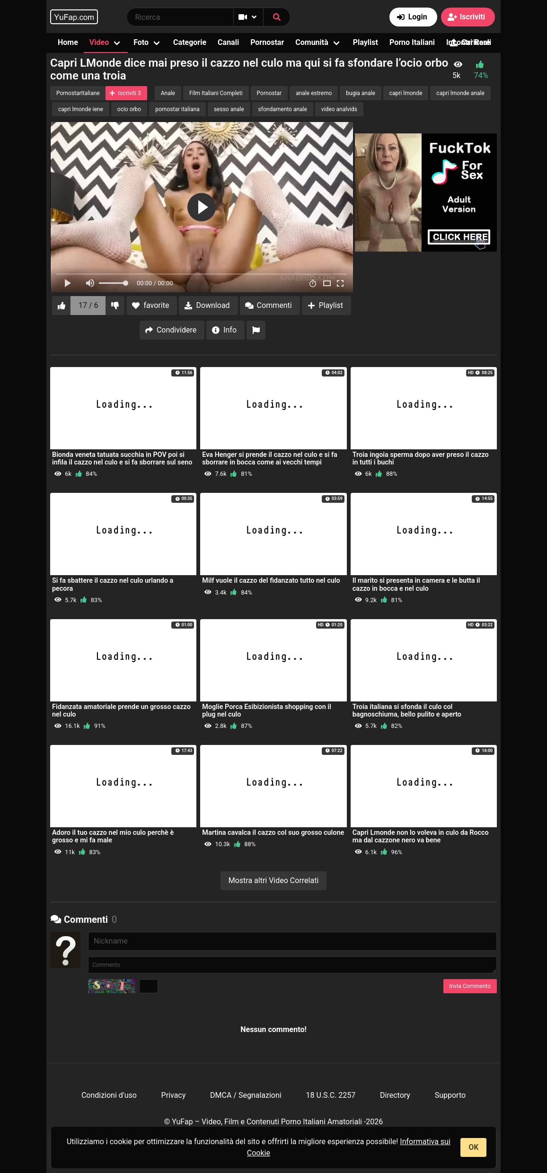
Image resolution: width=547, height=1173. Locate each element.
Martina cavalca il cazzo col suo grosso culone (273, 833)
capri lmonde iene (80, 109)
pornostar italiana (177, 109)
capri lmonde (406, 93)
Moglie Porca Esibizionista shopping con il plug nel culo (266, 710)
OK (473, 1147)
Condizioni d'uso (109, 1095)
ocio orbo (129, 109)
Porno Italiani (412, 42)
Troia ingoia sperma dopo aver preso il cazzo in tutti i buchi (421, 458)
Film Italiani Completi (216, 93)
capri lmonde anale (460, 93)
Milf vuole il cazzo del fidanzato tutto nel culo (271, 581)
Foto (141, 42)
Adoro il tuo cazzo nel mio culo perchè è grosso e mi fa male (113, 836)
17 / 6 (88, 305)
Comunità (311, 42)
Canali (228, 42)
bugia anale (360, 93)
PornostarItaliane (78, 93)
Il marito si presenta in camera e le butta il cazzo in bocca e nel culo (416, 584)
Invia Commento (470, 986)
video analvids (339, 109)
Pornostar (267, 42)
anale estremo (314, 93)
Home (68, 42)
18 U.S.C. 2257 (330, 1095)
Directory (395, 1095)
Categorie (189, 42)
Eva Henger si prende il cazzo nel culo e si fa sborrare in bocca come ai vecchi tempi (269, 458)
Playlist (365, 42)
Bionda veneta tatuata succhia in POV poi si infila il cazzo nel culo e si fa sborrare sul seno (122, 458)
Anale (168, 93)
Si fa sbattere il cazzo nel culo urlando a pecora (112, 584)
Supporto (450, 1095)
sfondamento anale (282, 109)
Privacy (173, 1095)
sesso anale (229, 109)
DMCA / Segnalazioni (246, 1095)
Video (99, 42)
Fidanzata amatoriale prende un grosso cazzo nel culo (121, 710)
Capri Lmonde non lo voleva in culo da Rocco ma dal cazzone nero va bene (421, 836)
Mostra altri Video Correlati (274, 880)
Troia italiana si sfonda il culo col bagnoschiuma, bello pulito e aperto (407, 710)
